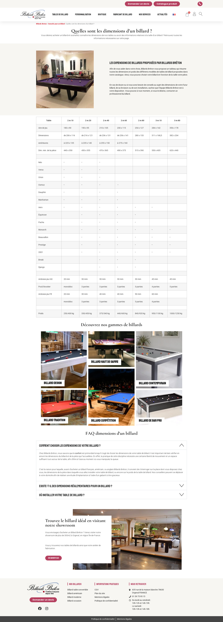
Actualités (162, 14)
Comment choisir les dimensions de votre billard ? (70, 446)
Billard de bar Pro (150, 421)
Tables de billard (61, 14)
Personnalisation (83, 14)
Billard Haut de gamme (104, 362)
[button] (111, 445)
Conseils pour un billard (56, 24)
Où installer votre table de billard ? (61, 495)
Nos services (145, 14)
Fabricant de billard (123, 14)
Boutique (103, 14)
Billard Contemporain (152, 383)
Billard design (53, 383)
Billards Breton (41, 24)
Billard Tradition (54, 420)
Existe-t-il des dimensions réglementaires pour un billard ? (75, 486)
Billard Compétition (103, 421)
